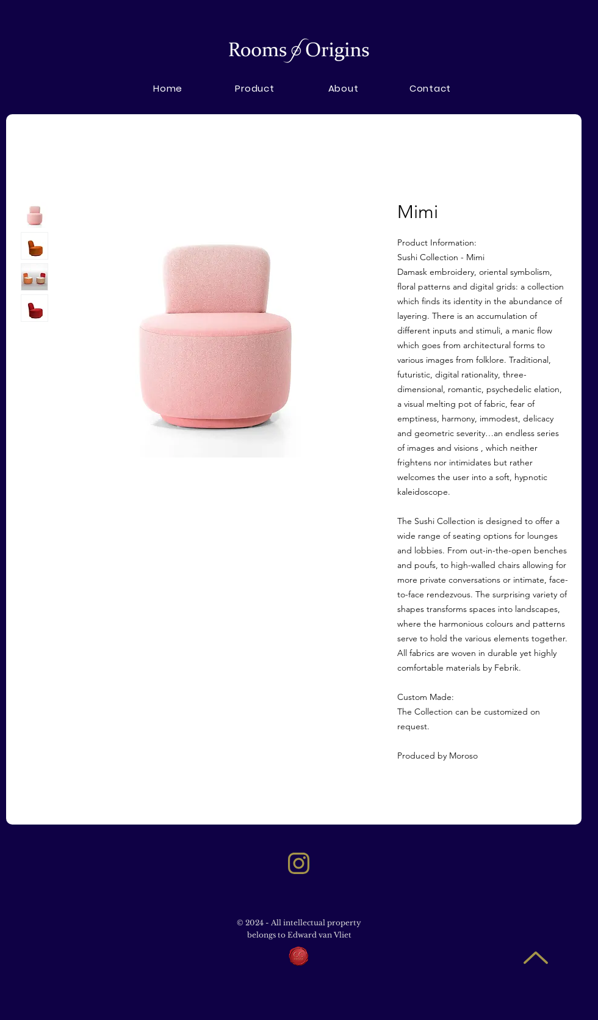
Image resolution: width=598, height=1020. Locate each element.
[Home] (168, 88)
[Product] (255, 88)
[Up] (535, 957)
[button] (343, 88)
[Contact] (430, 88)
